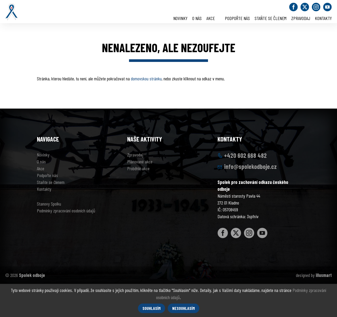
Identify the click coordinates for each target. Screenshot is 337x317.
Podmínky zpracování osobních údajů (66, 210)
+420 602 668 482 (245, 155)
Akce (210, 18)
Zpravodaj (300, 18)
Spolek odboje (32, 275)
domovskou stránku (146, 78)
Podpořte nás (237, 18)
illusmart (324, 275)
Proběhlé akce (138, 168)
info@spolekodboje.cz (250, 166)
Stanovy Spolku (49, 204)
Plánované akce (139, 161)
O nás (197, 18)
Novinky (180, 18)
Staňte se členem (270, 18)
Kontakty (323, 18)
